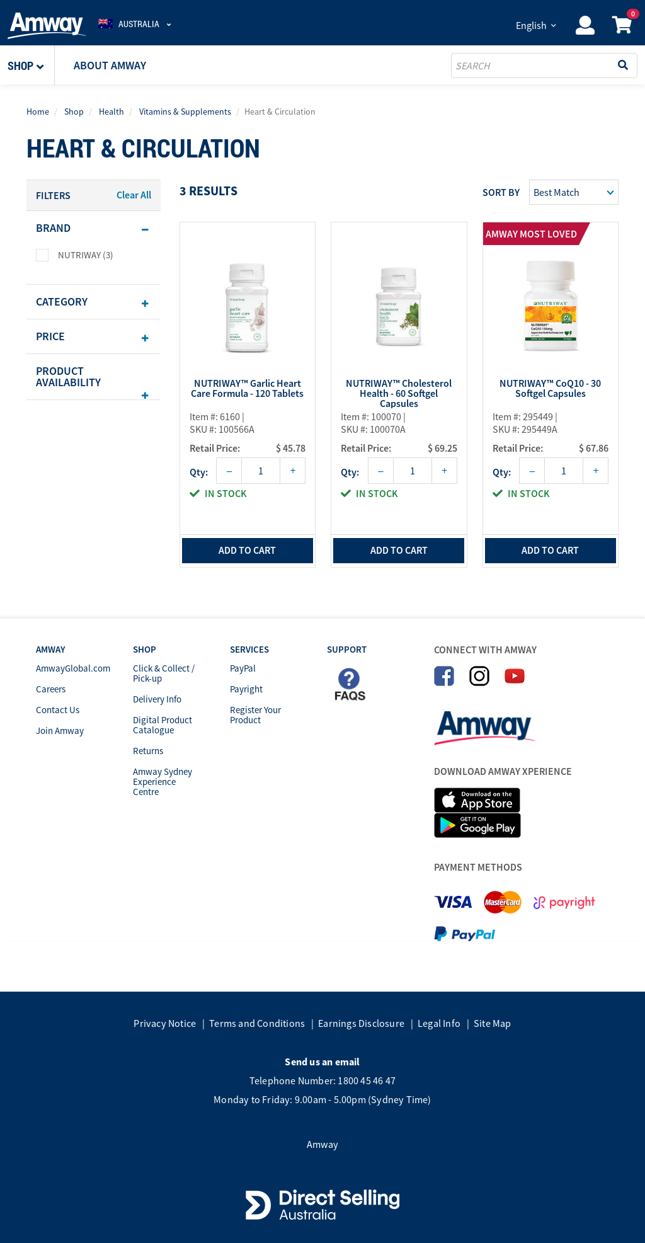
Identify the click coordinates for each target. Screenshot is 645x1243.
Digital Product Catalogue (162, 725)
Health (111, 111)
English (531, 25)
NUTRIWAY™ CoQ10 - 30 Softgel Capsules (550, 388)
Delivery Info (157, 699)
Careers (51, 689)
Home (37, 111)
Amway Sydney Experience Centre (162, 781)
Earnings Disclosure (361, 1023)
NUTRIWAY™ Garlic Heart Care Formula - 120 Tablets (247, 388)
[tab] (93, 228)
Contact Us (57, 710)
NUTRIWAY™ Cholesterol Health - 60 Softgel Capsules (399, 393)
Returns (148, 751)
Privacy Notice (165, 1023)
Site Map (492, 1023)
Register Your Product (255, 715)
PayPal (243, 668)
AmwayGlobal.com (73, 668)
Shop (74, 111)
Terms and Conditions (257, 1023)
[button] (31, 65)
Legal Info (439, 1023)
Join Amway (60, 730)
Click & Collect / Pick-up (164, 673)
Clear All (134, 194)
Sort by (501, 192)
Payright (246, 689)
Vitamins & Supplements (185, 111)
